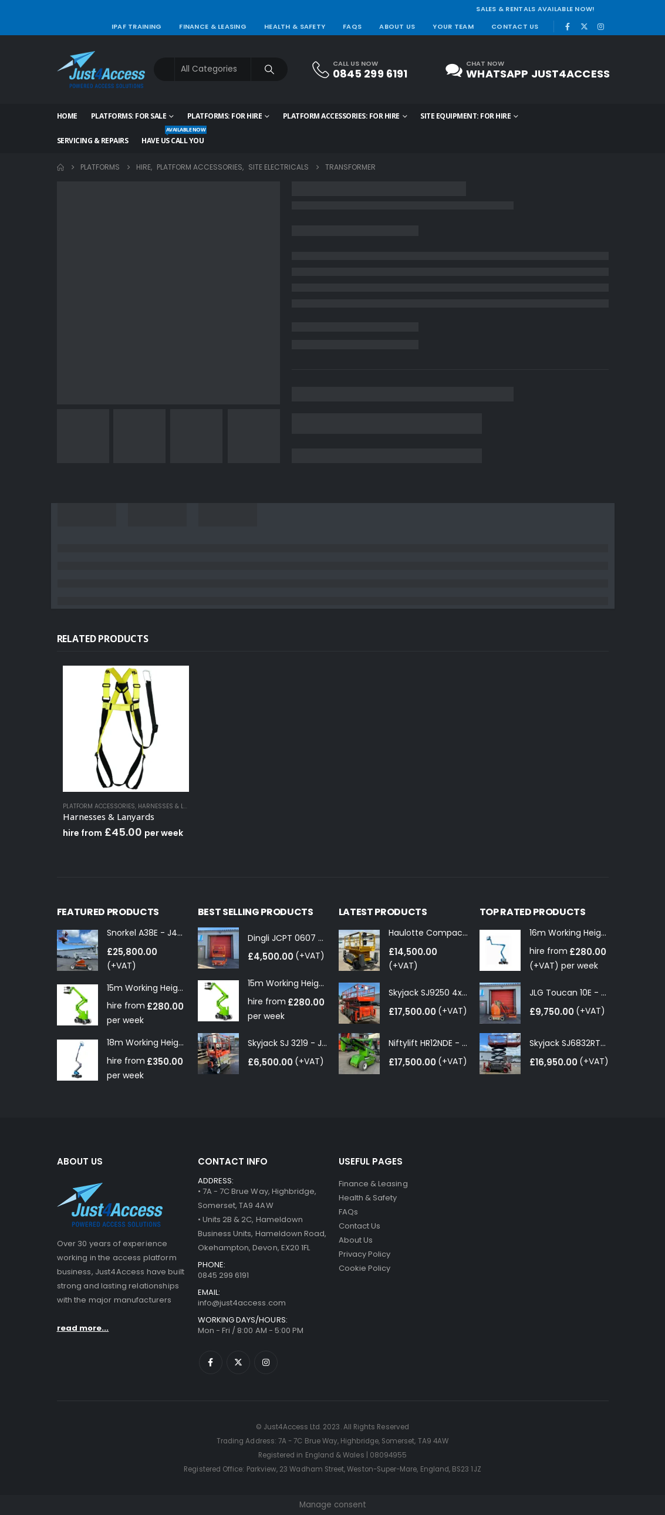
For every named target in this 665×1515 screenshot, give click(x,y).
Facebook (210, 1362)
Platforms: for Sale (129, 116)
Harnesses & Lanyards (175, 806)
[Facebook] (567, 26)
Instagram (266, 1362)
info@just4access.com (242, 1302)
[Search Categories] (213, 69)
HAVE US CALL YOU (172, 137)
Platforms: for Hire (224, 116)
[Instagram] (601, 26)
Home (67, 116)
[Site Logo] (101, 69)
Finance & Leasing (213, 26)
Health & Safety (294, 26)
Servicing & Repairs (93, 141)
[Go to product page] (126, 729)
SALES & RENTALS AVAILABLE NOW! (535, 9)
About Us (397, 26)
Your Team (453, 26)
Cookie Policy (365, 1268)
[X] (584, 26)
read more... (83, 1328)
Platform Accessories (99, 806)
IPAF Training (137, 26)
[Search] (269, 69)
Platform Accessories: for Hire (341, 116)
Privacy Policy (365, 1254)
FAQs (352, 26)
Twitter (238, 1362)
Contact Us (515, 26)
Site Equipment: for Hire (465, 116)
